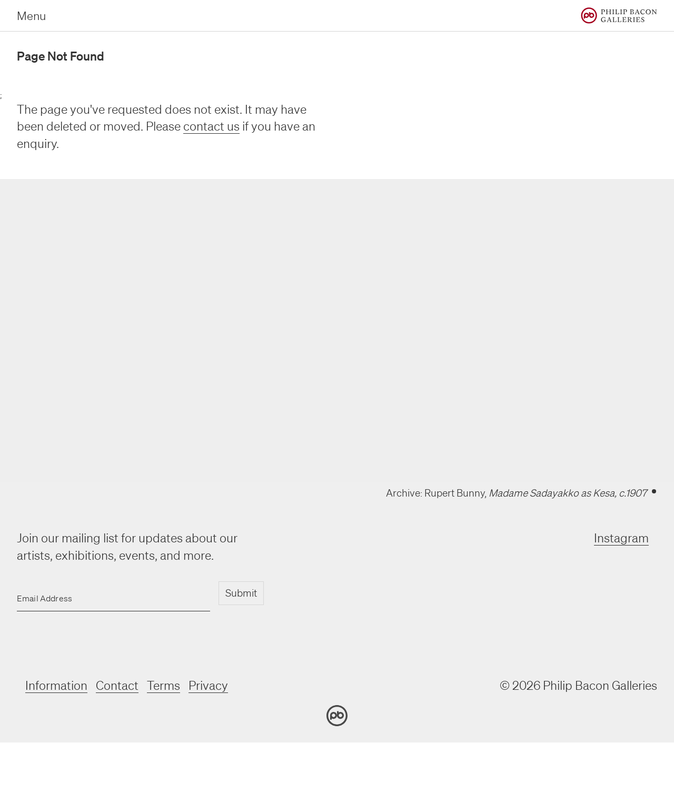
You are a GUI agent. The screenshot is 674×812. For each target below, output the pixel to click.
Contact (117, 685)
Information (56, 685)
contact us (211, 126)
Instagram (621, 538)
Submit (241, 593)
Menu (31, 15)
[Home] (619, 15)
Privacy (208, 685)
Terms (163, 685)
